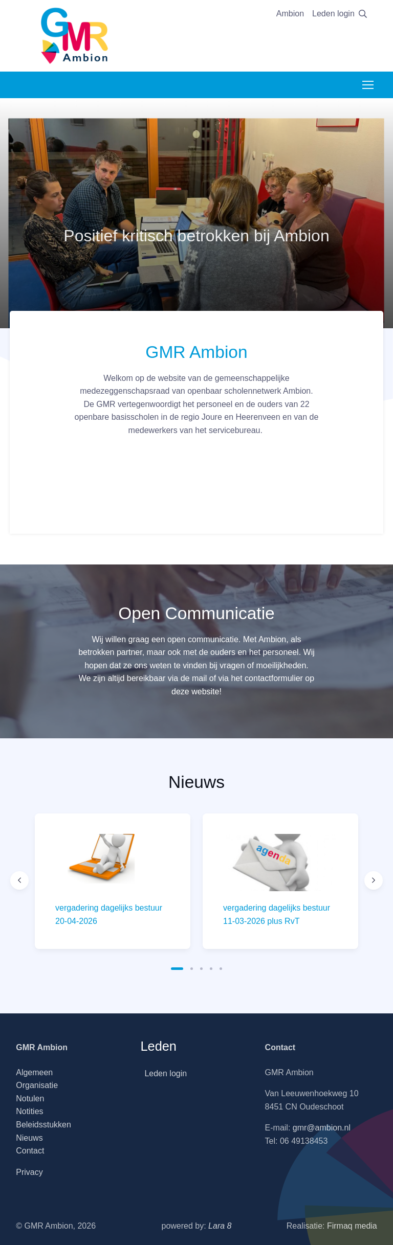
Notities (29, 1111)
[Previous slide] (19, 880)
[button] (177, 968)
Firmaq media (352, 1225)
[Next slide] (373, 880)
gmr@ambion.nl (322, 1127)
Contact (30, 1150)
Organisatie (37, 1085)
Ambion (290, 13)
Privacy (29, 1172)
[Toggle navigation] (367, 85)
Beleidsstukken (43, 1124)
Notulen (30, 1098)
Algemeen (34, 1072)
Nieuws (29, 1138)
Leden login (333, 13)
